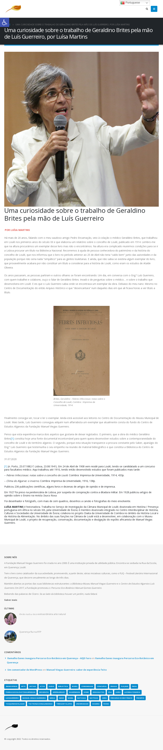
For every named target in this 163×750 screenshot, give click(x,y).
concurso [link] (102, 686)
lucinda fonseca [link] (132, 692)
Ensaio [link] (113, 686)
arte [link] (23, 686)
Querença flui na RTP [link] (30, 631)
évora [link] (106, 704)
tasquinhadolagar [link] (15, 704)
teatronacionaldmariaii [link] (40, 704)
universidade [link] (82, 704)
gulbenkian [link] (74, 692)
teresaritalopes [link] (64, 704)
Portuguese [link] (130, 3)
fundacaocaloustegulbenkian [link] (20, 692)
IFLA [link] (110, 692)
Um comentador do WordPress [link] (24, 669)
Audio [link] (51, 686)
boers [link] (74, 686)
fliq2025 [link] (124, 686)
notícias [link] (94, 698)
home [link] (86, 692)
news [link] (61, 698)
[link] (4, 22)
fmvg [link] (134, 686)
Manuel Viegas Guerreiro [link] (34, 698)
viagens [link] (96, 704)
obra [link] (104, 698)
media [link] (52, 698)
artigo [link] (32, 686)
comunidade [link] (87, 686)
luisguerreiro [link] (12, 698)
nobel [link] (70, 698)
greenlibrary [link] (59, 692)
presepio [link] (140, 698)
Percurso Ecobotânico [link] (121, 698)
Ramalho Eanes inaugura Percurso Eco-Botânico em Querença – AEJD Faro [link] (49, 658)
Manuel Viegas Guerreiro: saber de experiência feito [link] (76, 669)
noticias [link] (81, 698)
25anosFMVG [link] (11, 686)
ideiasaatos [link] (98, 692)
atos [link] (42, 686)
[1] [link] (12, 438)
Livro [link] (118, 692)
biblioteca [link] (63, 686)
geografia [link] (44, 692)
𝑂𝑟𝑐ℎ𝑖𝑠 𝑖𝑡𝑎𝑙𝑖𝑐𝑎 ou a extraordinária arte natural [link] (42, 614)
